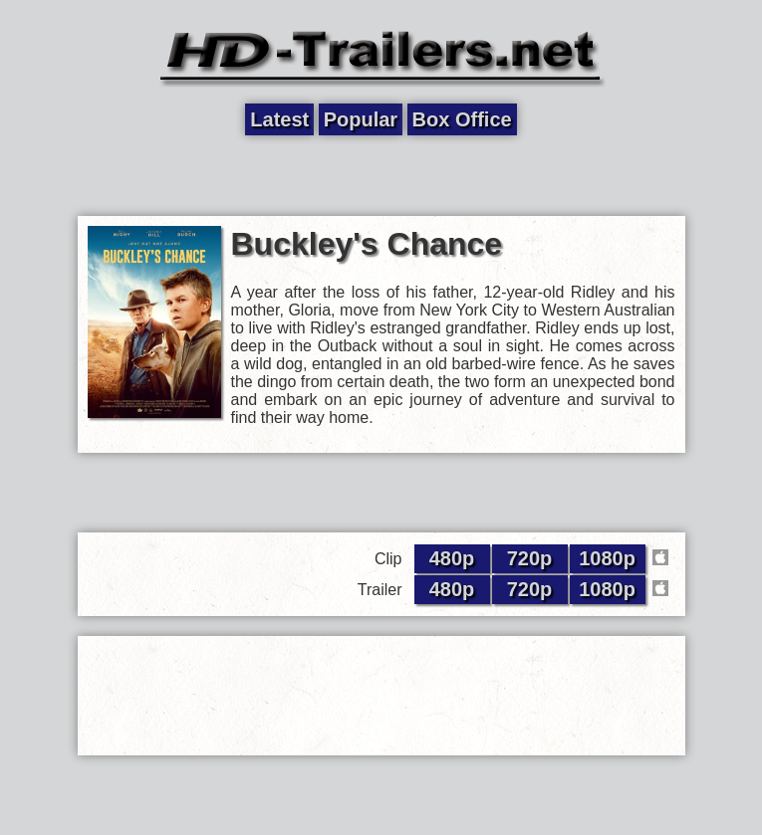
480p (452, 558)
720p (530, 558)
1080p (607, 558)
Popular (360, 119)
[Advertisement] (381, 176)
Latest (279, 119)
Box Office (462, 119)
